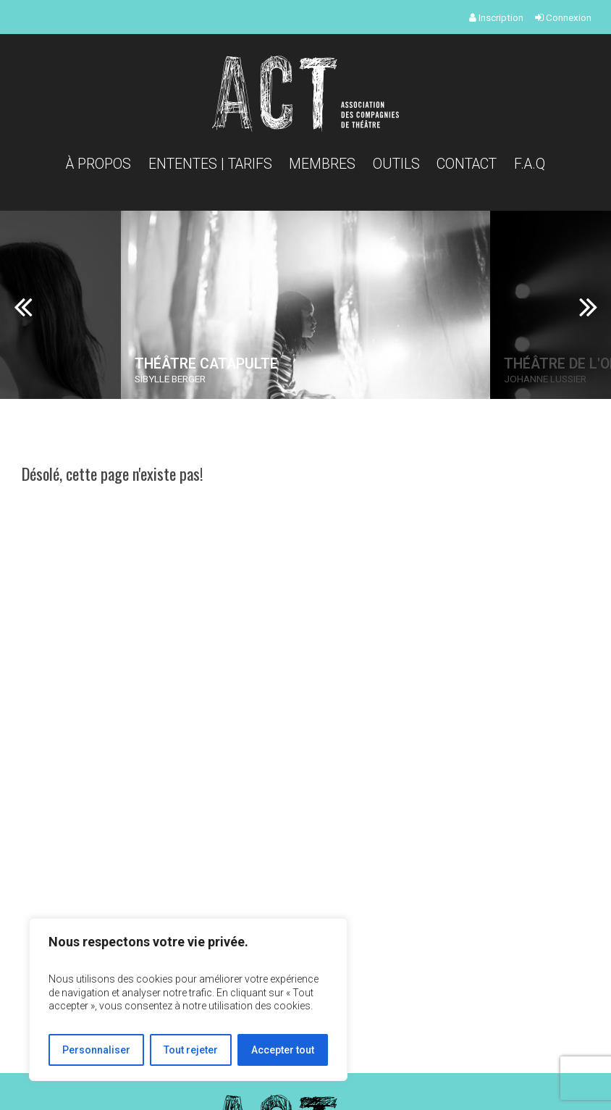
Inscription (496, 17)
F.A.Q (529, 164)
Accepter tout (282, 1050)
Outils (396, 164)
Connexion (563, 17)
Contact (467, 164)
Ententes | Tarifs (210, 164)
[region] (188, 999)
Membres (322, 164)
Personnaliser (96, 1050)
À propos (98, 164)
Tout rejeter (191, 1050)
